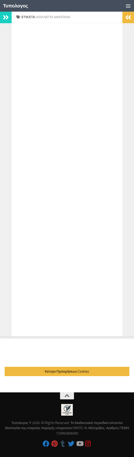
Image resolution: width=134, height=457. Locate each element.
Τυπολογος (15, 6)
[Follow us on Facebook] (46, 443)
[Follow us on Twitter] (71, 443)
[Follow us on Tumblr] (63, 443)
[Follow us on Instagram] (88, 443)
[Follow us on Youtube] (79, 443)
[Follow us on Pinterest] (54, 443)
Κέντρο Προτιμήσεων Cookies (67, 371)
